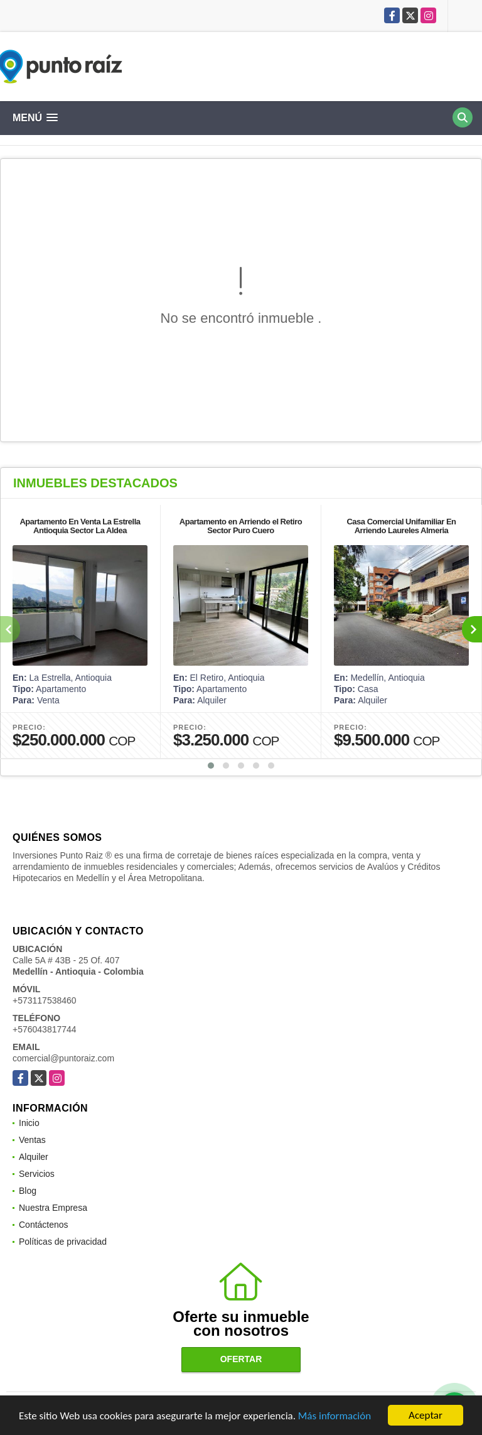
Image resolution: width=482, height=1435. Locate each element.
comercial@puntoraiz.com (63, 1058)
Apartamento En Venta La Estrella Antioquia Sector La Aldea (79, 526)
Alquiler (33, 1157)
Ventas (32, 1140)
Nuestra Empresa (53, 1208)
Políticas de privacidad (63, 1242)
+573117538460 (45, 1000)
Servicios (37, 1174)
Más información (334, 1415)
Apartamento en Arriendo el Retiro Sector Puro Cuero (240, 526)
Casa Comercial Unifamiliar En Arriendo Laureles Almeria (401, 526)
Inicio (29, 1123)
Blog (27, 1191)
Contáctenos (43, 1225)
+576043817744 (45, 1029)
